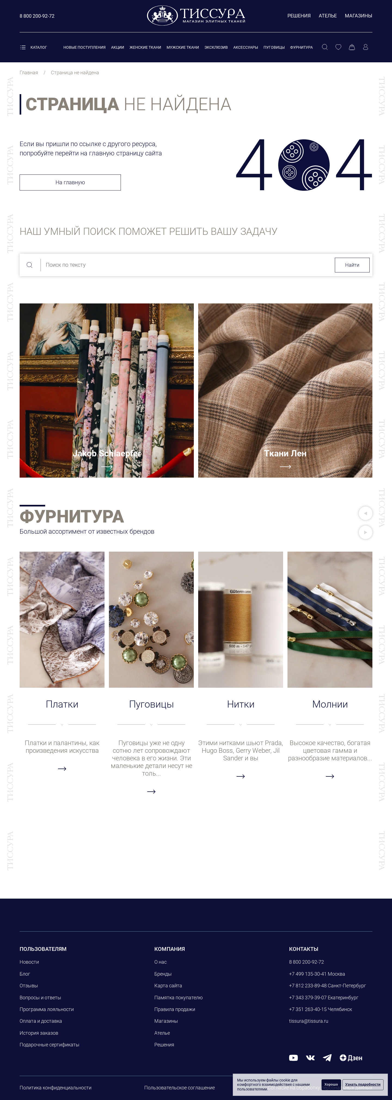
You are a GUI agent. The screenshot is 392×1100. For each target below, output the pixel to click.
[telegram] (327, 1057)
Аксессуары (245, 47)
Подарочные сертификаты (49, 1044)
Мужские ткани (183, 47)
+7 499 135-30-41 (308, 974)
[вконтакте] (310, 1057)
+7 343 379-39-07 (308, 997)
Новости (29, 962)
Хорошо (331, 1084)
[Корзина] (352, 47)
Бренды (163, 974)
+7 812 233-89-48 (308, 985)
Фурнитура (301, 47)
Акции (117, 47)
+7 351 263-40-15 (308, 1009)
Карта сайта (168, 985)
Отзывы (29, 985)
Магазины (358, 16)
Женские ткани (145, 47)
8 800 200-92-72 (306, 962)
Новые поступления (84, 47)
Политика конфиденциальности (55, 1087)
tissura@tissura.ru (308, 1021)
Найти (352, 265)
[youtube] (293, 1057)
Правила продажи (174, 1009)
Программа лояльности (47, 1009)
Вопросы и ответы (40, 997)
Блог (25, 974)
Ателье (328, 16)
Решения (299, 16)
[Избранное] (338, 47)
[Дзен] (351, 1057)
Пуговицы (274, 47)
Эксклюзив (216, 47)
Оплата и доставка (41, 1021)
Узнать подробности (363, 1084)
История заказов (39, 1033)
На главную (70, 182)
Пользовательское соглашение (179, 1087)
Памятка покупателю (178, 997)
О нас (160, 962)
